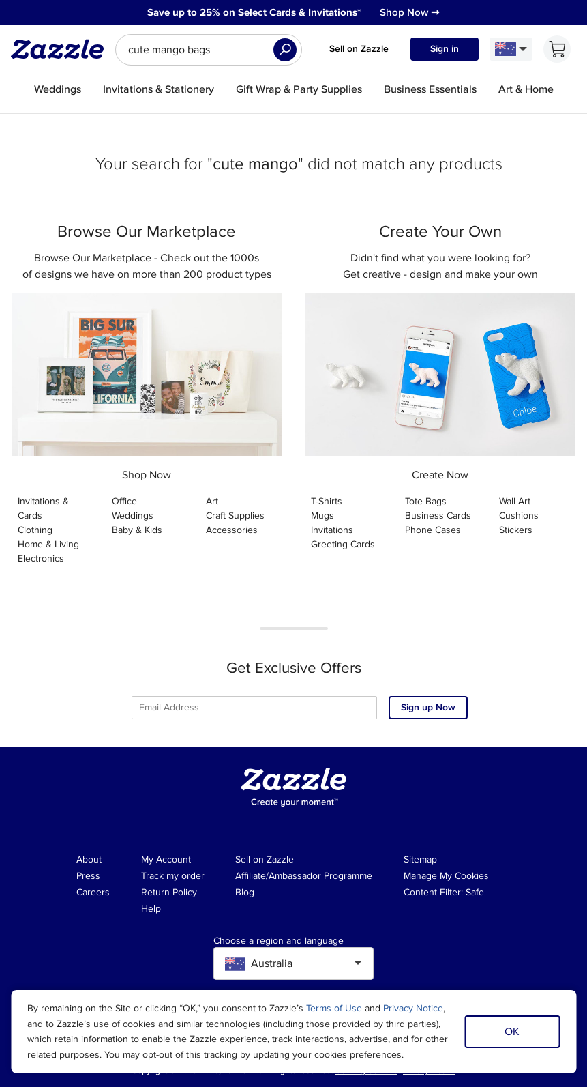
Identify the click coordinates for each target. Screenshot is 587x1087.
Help (151, 908)
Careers (93, 892)
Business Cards (438, 515)
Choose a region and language (278, 941)
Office (124, 501)
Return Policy (169, 892)
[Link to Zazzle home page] (62, 49)
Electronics (41, 558)
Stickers (515, 530)
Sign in (444, 49)
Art (212, 501)
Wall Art (514, 501)
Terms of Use (334, 1008)
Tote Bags (426, 501)
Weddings (132, 515)
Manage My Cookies (446, 876)
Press (88, 876)
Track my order (173, 876)
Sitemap (420, 859)
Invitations (332, 530)
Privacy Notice (413, 1008)
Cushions (519, 515)
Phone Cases (433, 530)
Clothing (35, 530)
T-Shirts (326, 501)
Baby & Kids (137, 530)
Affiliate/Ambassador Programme (303, 876)
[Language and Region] (511, 49)
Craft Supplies (235, 515)
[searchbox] (208, 50)
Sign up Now (428, 707)
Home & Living (48, 544)
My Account (166, 859)
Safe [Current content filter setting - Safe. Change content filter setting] (475, 892)
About (89, 859)
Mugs (322, 515)
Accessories (232, 530)
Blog (244, 892)
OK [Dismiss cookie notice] (512, 1032)
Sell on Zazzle (359, 49)
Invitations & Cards (43, 508)
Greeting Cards (343, 544)
